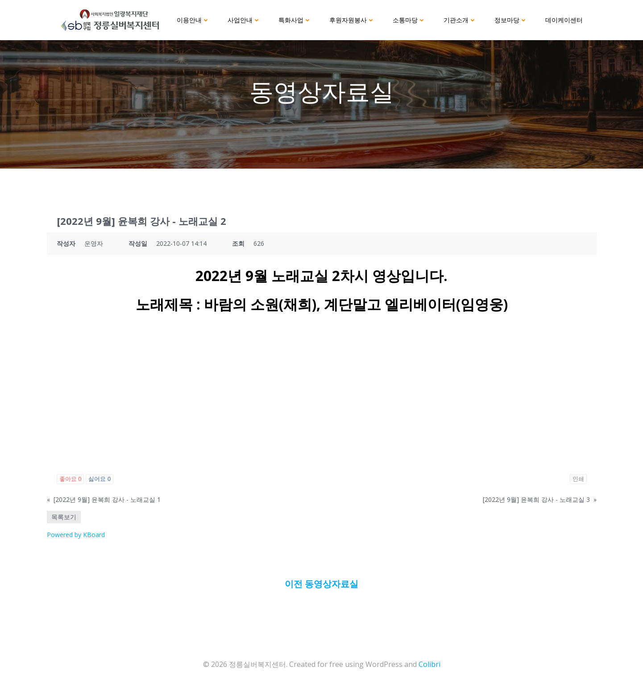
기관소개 (460, 20)
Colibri (429, 664)
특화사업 (294, 20)
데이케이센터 (564, 20)
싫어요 (99, 479)
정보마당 (510, 20)
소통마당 (409, 20)
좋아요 (70, 479)
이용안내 (193, 20)
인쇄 (578, 479)
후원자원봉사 (352, 20)
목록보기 (63, 517)
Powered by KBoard (76, 534)
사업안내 (244, 20)
